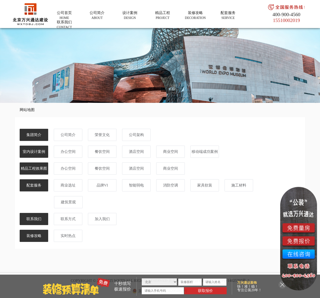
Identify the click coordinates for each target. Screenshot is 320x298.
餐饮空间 (102, 152)
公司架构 (136, 135)
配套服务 (33, 185)
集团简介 (33, 135)
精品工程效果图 (34, 168)
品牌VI (102, 185)
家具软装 (204, 185)
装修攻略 (33, 236)
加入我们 (102, 219)
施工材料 (238, 185)
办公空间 (68, 152)
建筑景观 (68, 202)
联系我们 (33, 219)
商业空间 (170, 152)
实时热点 (68, 236)
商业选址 (68, 185)
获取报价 (205, 291)
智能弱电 (136, 185)
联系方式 (68, 219)
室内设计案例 (34, 152)
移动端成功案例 (205, 152)
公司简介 (68, 135)
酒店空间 (136, 152)
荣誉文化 (102, 135)
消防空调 (170, 185)
